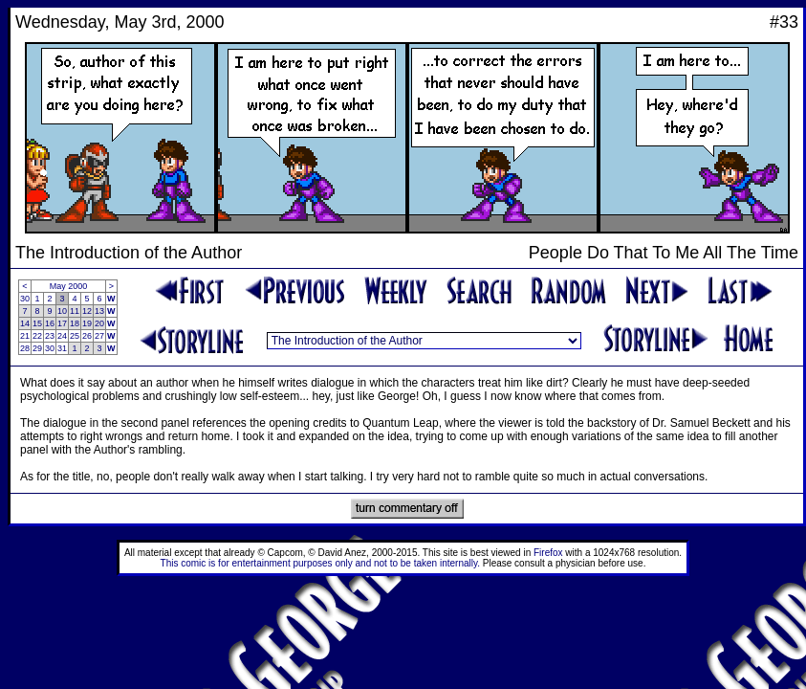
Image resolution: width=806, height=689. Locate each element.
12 (87, 311)
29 (37, 348)
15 (37, 323)
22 (37, 336)
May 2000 (69, 286)
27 (99, 336)
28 (25, 348)
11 (74, 311)
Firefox (548, 552)
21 (25, 336)
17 (62, 323)
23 (49, 336)
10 (62, 311)
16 (49, 323)
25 (74, 336)
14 (25, 323)
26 (87, 336)
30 (25, 298)
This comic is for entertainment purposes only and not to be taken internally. (320, 563)
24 (62, 336)
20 (99, 323)
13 (99, 311)
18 (74, 323)
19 (87, 323)
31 (62, 348)
